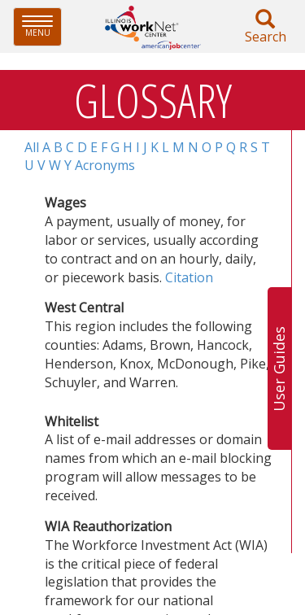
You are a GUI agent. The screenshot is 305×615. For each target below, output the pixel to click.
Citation (189, 277)
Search (265, 27)
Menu (42, 26)
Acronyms (105, 165)
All (31, 147)
